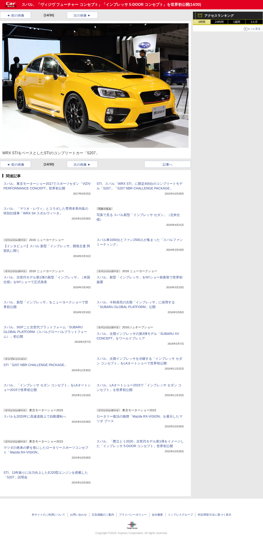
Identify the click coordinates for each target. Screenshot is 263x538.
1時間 (202, 22)
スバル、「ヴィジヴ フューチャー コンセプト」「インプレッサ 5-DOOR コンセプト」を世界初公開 (105, 5)
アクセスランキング (219, 15)
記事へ (167, 164)
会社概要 (157, 514)
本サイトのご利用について (48, 514)
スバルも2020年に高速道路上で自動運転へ (34, 416)
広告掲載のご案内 (103, 514)
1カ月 (254, 22)
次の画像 (80, 15)
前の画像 (17, 15)
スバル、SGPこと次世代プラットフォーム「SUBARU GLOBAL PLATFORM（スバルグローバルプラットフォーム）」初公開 (45, 331)
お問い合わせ (78, 514)
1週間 (236, 22)
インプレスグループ (180, 514)
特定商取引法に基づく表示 (214, 514)
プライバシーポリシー (133, 514)
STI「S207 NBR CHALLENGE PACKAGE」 (35, 365)
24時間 (219, 22)
